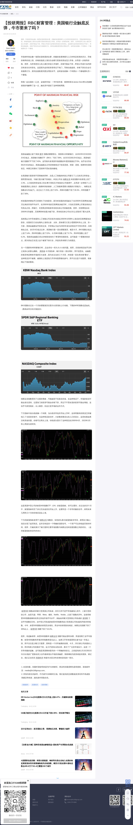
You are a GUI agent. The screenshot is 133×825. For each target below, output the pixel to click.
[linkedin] (125, 790)
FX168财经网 (4, 14)
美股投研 (93, 2)
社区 (59, 7)
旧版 (111, 2)
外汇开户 (113, 7)
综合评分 (116, 85)
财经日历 (35, 802)
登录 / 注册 (129, 7)
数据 (52, 7)
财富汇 (84, 2)
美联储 (42, 251)
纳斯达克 (66, 179)
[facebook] (10, 99)
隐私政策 (51, 802)
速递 (31, 7)
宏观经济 (35, 685)
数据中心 (35, 805)
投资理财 (44, 685)
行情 (38, 7)
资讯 (24, 7)
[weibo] (10, 120)
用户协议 (51, 799)
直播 (73, 7)
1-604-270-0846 (71, 802)
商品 (92, 7)
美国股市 (25, 685)
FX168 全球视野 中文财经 (5, 7)
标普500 (25, 611)
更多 (128, 71)
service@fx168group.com (74, 799)
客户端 (103, 2)
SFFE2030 (101, 7)
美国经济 (39, 658)
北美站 (121, 2)
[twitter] (10, 106)
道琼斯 (85, 618)
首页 (17, 7)
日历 (45, 7)
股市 (41, 154)
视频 (66, 7)
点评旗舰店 (82, 7)
